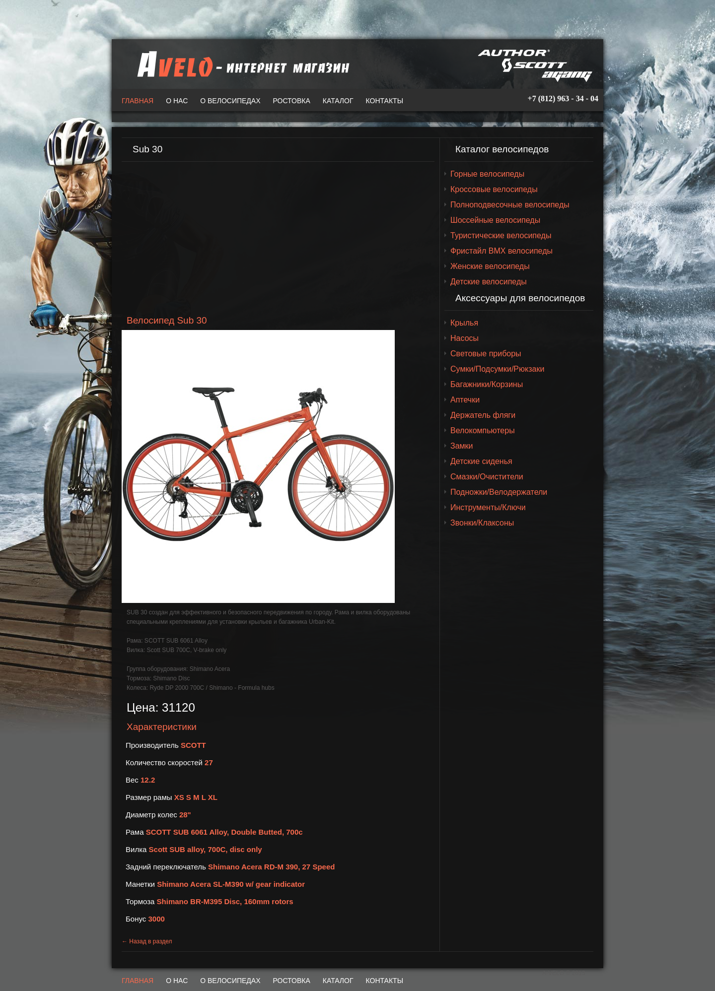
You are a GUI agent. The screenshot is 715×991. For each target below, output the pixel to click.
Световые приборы (485, 353)
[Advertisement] (278, 238)
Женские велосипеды (490, 266)
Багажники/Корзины (486, 384)
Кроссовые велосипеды (494, 189)
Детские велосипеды (488, 281)
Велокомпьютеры (482, 430)
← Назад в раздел (147, 941)
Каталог (338, 101)
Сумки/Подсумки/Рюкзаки (497, 369)
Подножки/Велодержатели (498, 492)
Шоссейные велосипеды (495, 220)
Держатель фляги (482, 415)
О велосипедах (230, 101)
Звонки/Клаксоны (482, 523)
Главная (137, 101)
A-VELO (241, 64)
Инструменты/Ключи (488, 507)
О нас (177, 101)
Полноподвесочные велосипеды (510, 204)
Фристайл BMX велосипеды (501, 251)
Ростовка (291, 101)
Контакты (385, 101)
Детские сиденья (481, 461)
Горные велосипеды (487, 174)
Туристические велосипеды (500, 235)
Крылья (464, 323)
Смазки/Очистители (486, 476)
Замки (461, 446)
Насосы (464, 338)
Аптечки (465, 400)
